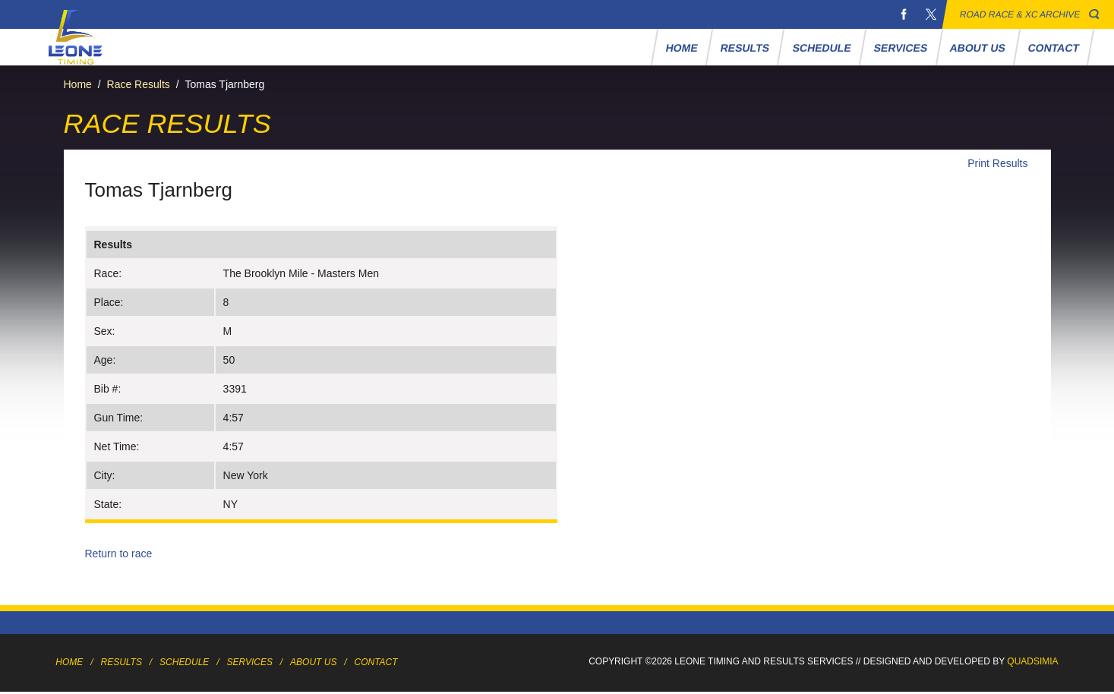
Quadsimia (1032, 661)
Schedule (821, 48)
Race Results (138, 84)
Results (745, 48)
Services (900, 48)
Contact (1054, 48)
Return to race (119, 553)
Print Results (997, 163)
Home (682, 48)
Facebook (904, 14)
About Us (978, 48)
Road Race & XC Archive (1020, 14)
